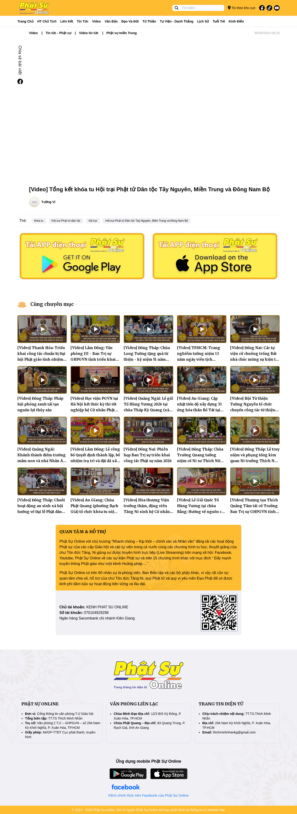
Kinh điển (236, 21)
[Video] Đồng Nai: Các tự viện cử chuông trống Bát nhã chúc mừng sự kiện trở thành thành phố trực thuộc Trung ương (255, 359)
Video (96, 21)
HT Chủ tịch (47, 21)
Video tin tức (88, 33)
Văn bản (111, 21)
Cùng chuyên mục (52, 304)
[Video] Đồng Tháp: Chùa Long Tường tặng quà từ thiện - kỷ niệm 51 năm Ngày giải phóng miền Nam (147, 359)
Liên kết (66, 21)
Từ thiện (149, 21)
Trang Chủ (25, 21)
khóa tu (38, 220)
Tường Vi (48, 202)
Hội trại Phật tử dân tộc (66, 220)
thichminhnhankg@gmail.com (234, 732)
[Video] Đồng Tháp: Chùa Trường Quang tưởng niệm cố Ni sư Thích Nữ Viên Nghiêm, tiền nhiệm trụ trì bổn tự (200, 461)
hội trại (93, 220)
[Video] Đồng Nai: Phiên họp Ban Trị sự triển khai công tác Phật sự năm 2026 (148, 455)
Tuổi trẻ (219, 21)
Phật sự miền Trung (122, 33)
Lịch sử (203, 21)
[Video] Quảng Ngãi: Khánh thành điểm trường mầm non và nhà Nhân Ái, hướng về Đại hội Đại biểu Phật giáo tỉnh (41, 461)
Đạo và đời (130, 21)
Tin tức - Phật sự (58, 33)
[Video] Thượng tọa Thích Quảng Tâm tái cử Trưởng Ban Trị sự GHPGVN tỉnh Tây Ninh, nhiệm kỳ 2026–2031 (254, 511)
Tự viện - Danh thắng (177, 21)
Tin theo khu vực (241, 8)
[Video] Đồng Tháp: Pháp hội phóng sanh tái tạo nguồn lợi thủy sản (40, 404)
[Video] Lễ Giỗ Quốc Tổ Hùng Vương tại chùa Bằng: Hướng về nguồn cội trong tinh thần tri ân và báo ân (201, 511)
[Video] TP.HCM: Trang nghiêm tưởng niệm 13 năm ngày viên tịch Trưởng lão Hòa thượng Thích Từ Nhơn (199, 359)
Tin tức (82, 21)
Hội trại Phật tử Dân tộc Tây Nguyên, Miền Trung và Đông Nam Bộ (146, 220)
